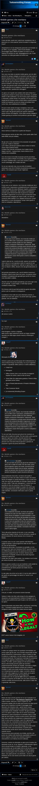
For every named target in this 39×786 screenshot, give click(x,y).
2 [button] (22, 26)
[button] (25, 26)
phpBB (13, 780)
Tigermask (8, 120)
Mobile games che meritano (13, 20)
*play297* (8, 342)
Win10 (13, 778)
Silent (7, 29)
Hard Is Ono (8, 207)
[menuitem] (6, 12)
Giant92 (9, 174)
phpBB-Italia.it (24, 782)
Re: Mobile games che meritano (13, 69)
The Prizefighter (9, 63)
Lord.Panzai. (8, 303)
